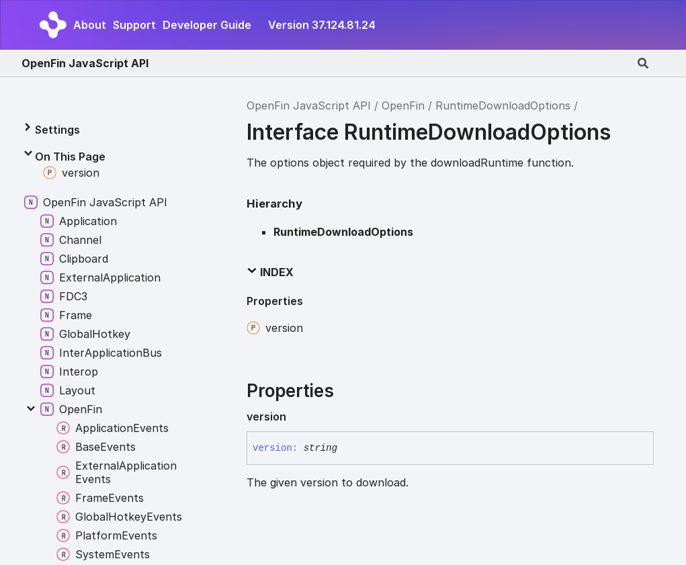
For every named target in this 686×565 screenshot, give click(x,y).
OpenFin (403, 105)
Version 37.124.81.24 (322, 25)
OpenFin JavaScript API (85, 63)
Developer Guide (207, 25)
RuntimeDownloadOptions (502, 105)
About (89, 25)
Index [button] (270, 272)
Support (134, 25)
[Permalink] (297, 416)
